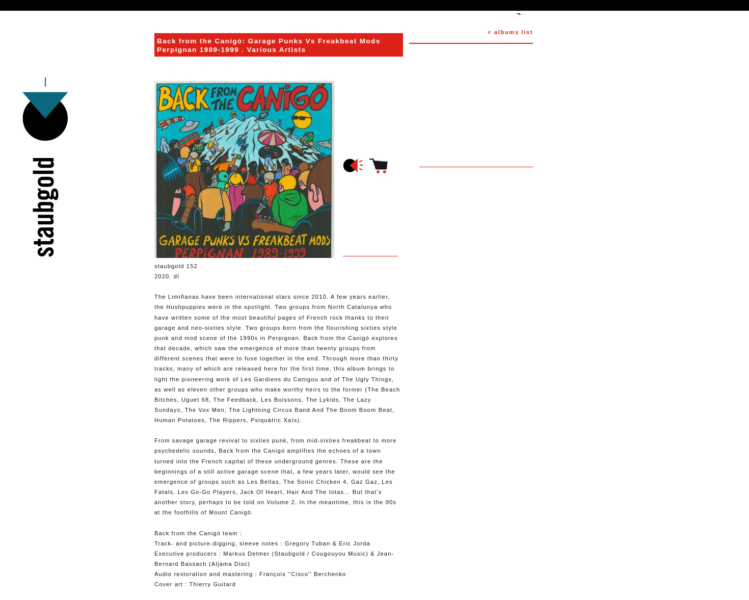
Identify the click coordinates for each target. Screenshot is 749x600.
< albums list (510, 32)
